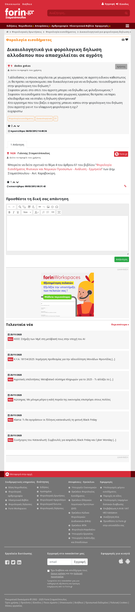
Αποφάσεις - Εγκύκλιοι (81, 482)
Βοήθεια (27, 4)
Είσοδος (122, 4)
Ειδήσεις (12, 25)
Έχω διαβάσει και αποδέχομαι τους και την (69, 573)
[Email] (59, 561)
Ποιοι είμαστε (51, 602)
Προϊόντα (26, 602)
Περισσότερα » (120, 324)
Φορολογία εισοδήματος (61, 31)
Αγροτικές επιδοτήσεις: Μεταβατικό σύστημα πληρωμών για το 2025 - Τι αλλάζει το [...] (60, 379)
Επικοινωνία (12, 4)
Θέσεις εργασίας (13, 605)
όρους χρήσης (58, 573)
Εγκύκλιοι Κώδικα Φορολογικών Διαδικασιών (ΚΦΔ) (81, 517)
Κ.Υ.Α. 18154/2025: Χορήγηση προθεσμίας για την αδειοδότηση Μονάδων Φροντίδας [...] (61, 359)
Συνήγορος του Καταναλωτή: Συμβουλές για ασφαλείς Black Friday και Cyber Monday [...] (62, 440)
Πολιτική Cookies (118, 602)
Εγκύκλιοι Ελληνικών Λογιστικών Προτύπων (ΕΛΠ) (82, 504)
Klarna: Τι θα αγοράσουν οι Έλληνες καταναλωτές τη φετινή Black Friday (52, 420)
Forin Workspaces (17, 508)
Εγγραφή (108, 3)
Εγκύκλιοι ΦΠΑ (79, 525)
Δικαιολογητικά (44, 118)
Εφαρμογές (102, 25)
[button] (9, 207)
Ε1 (56, 118)
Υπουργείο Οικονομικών (84, 487)
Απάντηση (121, 259)
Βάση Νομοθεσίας (17, 487)
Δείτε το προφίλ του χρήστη (25, 70)
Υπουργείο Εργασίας (82, 533)
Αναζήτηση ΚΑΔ (111, 516)
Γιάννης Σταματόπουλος (34, 153)
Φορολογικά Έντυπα (50, 504)
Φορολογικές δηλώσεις (20, 504)
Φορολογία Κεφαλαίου (83, 529)
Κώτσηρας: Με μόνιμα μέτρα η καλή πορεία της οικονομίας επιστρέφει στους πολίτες (59, 400)
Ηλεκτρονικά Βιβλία (81, 25)
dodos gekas (22, 65)
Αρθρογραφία (60, 25)
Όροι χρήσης (11, 602)
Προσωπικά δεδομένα (96, 602)
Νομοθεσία (26, 25)
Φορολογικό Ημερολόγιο (53, 499)
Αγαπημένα (46, 491)
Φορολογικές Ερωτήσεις (27, 31)
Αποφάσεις (42, 25)
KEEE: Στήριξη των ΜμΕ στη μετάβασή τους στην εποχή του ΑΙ (46, 339)
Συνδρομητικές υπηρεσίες (20, 482)
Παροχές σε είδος (112, 495)
